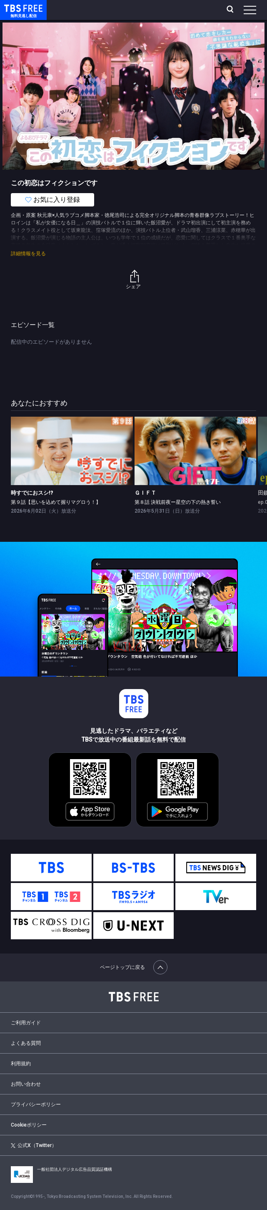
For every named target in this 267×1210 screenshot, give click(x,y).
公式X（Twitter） (34, 1145)
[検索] (231, 10)
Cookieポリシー (29, 1125)
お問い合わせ (26, 1084)
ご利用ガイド (26, 1023)
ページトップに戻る (133, 967)
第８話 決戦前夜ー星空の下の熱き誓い (178, 502)
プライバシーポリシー (36, 1104)
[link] (72, 451)
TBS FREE (13, 7)
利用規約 (21, 1064)
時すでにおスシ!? (32, 493)
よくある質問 (26, 1043)
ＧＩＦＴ (145, 493)
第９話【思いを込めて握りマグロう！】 (56, 502)
